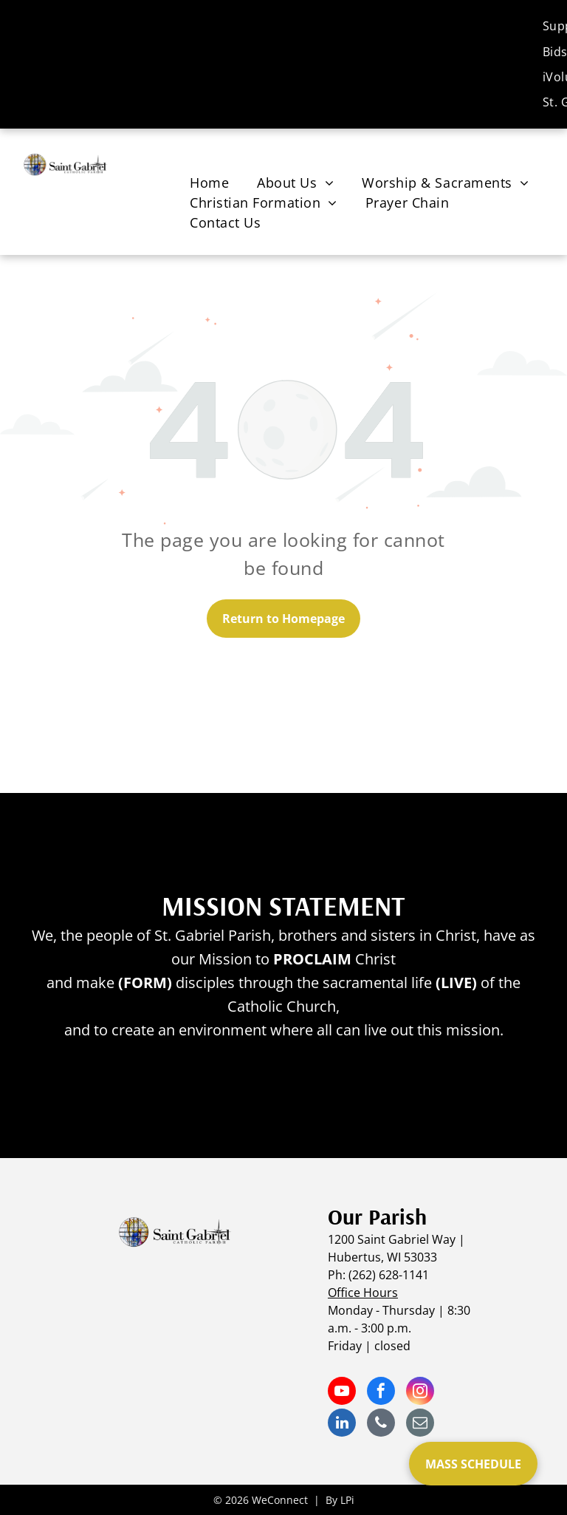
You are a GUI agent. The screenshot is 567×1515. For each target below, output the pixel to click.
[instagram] (420, 1393)
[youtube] (342, 1393)
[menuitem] (209, 183)
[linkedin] (342, 1424)
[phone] (381, 1424)
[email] (420, 1424)
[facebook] (381, 1393)
